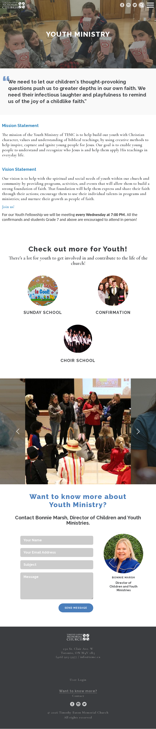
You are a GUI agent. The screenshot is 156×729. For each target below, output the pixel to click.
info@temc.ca (90, 657)
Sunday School (43, 312)
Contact (78, 696)
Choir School (78, 360)
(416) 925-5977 (66, 657)
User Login (78, 680)
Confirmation (113, 312)
